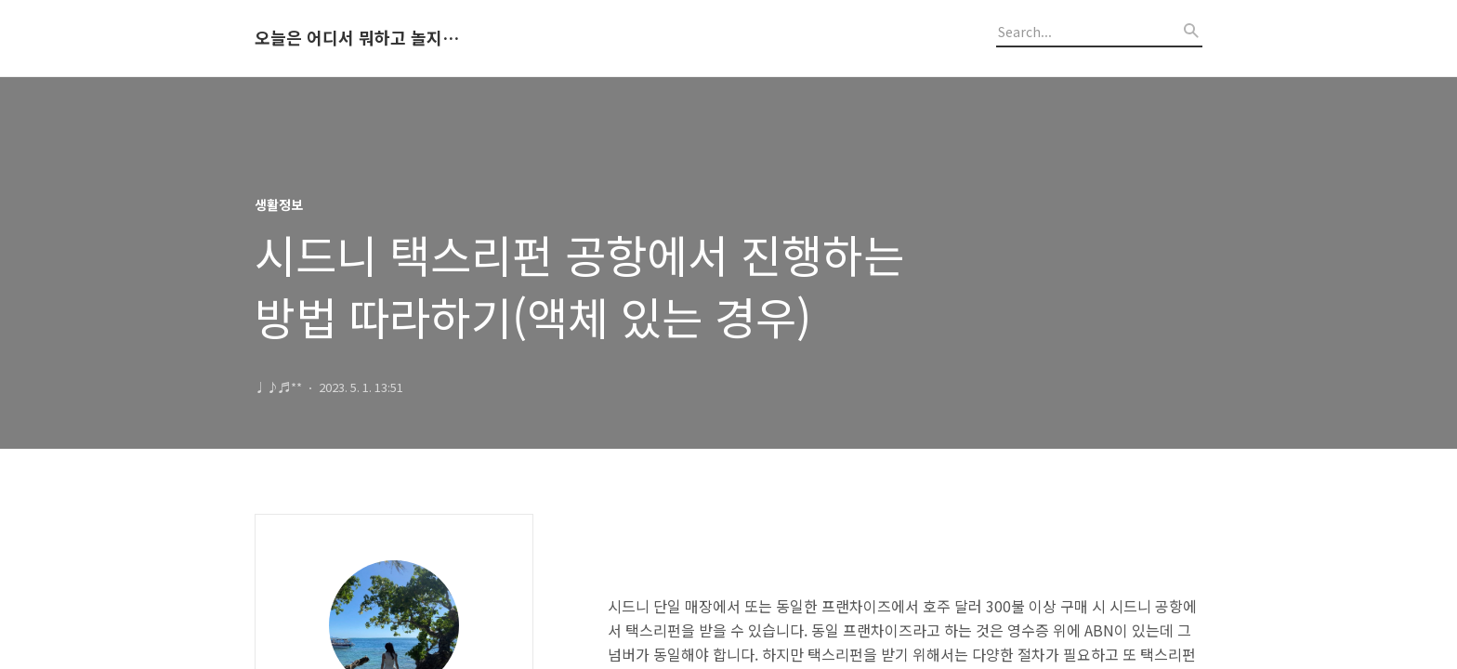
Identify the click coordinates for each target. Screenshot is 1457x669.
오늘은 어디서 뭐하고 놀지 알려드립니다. (357, 38)
